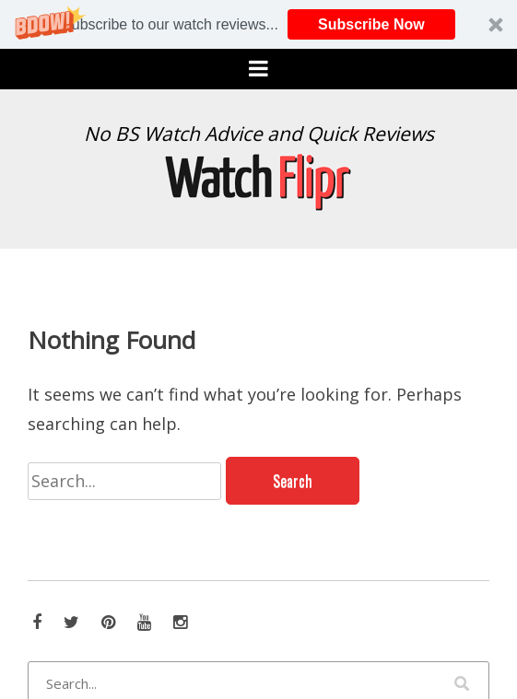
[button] (258, 24)
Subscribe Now (371, 24)
